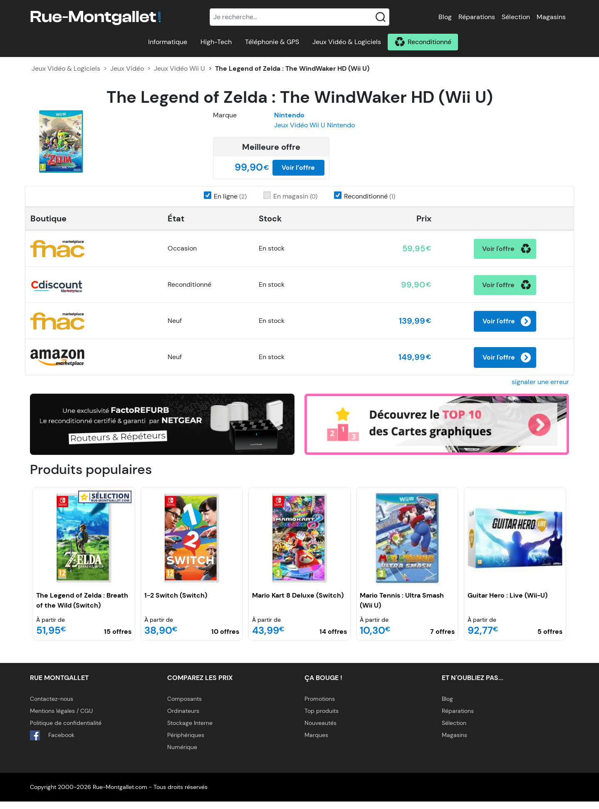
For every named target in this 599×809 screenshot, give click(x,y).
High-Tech (216, 41)
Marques (316, 742)
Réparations (476, 16)
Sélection (516, 16)
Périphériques (185, 742)
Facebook (52, 743)
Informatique (167, 41)
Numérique (182, 754)
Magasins (551, 16)
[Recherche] (299, 17)
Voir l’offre (298, 167)
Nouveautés (320, 730)
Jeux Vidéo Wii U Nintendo (314, 125)
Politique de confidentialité (65, 730)
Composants (184, 706)
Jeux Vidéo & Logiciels (346, 41)
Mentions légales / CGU (61, 718)
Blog (445, 16)
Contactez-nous (51, 706)
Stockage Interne (190, 730)
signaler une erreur (540, 389)
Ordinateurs (183, 718)
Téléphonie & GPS (272, 41)
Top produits (321, 718)
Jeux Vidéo (127, 68)
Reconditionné (429, 41)
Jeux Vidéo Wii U (179, 68)
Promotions (319, 706)
